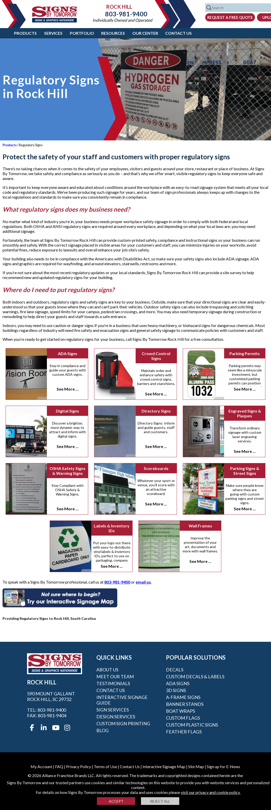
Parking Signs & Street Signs (244, 471)
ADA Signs (67, 353)
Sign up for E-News (223, 766)
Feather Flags (184, 731)
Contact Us (178, 33)
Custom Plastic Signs (192, 725)
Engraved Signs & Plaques (244, 413)
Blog (102, 730)
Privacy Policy (78, 766)
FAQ (59, 766)
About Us (107, 669)
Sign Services (112, 709)
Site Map (196, 766)
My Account (41, 766)
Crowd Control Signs (156, 356)
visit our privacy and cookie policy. (210, 792)
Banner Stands (184, 704)
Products (25, 33)
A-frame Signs (183, 697)
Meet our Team (115, 676)
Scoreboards (156, 468)
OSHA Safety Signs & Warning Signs (67, 471)
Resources (113, 33)
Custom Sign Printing (123, 723)
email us (143, 581)
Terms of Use (105, 766)
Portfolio (82, 33)
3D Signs (176, 690)
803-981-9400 (122, 14)
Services (53, 33)
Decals (174, 669)
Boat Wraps (180, 711)
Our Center (145, 33)
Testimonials (113, 683)
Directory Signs (156, 410)
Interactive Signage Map (164, 766)
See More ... (68, 388)
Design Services (115, 716)
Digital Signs (67, 410)
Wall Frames (200, 525)
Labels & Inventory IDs (112, 528)
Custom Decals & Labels (195, 676)
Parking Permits (244, 353)
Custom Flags (183, 718)
